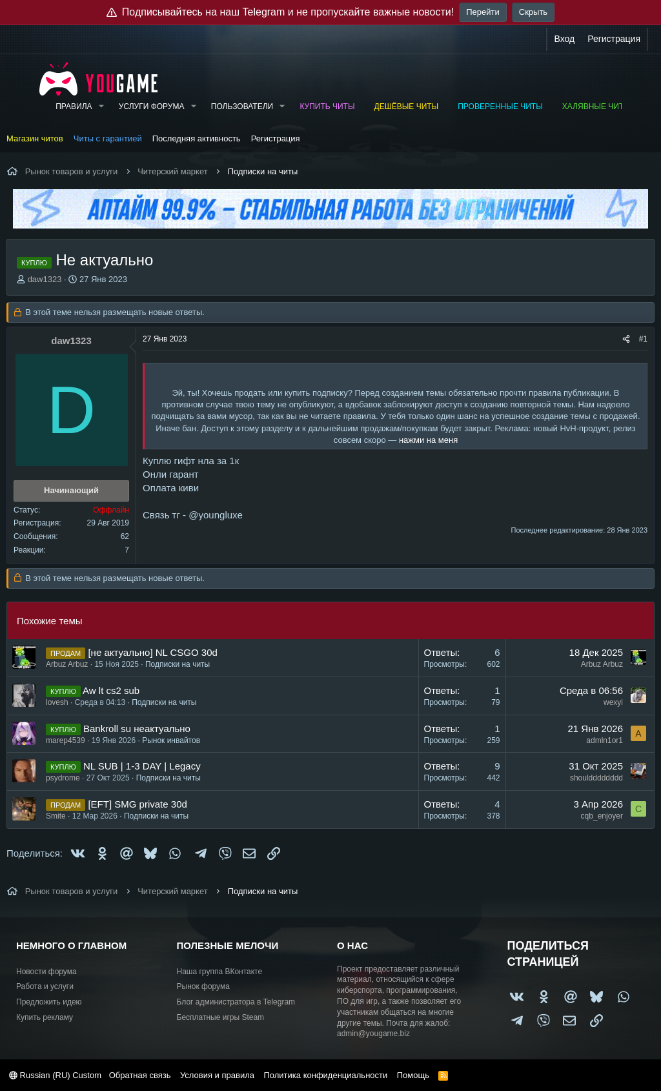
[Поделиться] (626, 339)
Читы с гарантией (108, 138)
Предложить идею (49, 1001)
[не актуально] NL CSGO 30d (152, 652)
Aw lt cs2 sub (111, 690)
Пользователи (242, 106)
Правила (74, 106)
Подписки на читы (177, 664)
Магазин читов (34, 138)
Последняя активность (196, 138)
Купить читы (327, 106)
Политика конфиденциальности (325, 1075)
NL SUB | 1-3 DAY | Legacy (142, 765)
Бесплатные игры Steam (221, 1017)
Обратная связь (140, 1075)
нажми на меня (428, 440)
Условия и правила (217, 1075)
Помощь (413, 1075)
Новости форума (46, 971)
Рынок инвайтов (171, 740)
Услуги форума (152, 106)
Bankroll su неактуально (136, 728)
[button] (100, 106)
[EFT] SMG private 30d (137, 804)
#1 (643, 338)
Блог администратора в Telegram (236, 1001)
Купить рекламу (44, 1017)
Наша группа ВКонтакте (220, 971)
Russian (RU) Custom (55, 1075)
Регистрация (275, 138)
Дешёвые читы (406, 106)
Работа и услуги (45, 986)
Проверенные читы (500, 106)
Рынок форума (203, 986)
